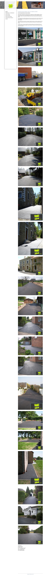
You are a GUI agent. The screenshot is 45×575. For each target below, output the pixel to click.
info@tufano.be (22, 549)
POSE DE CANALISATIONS (9, 16)
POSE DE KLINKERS (8, 15)
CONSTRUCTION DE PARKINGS (10, 17)
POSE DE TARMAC (8, 14)
